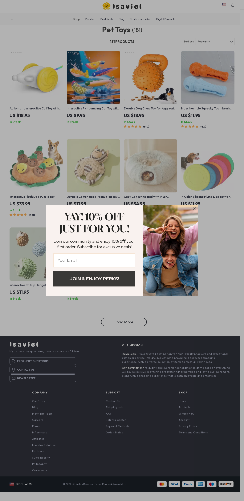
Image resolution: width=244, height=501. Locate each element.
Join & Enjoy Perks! (94, 279)
